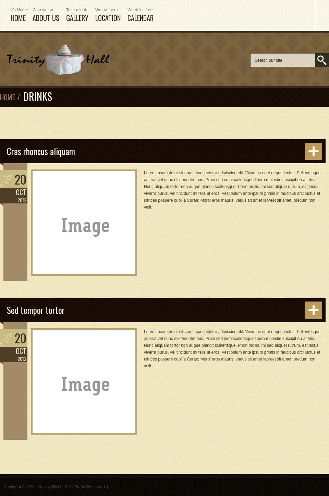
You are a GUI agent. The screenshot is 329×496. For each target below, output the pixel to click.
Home (7, 97)
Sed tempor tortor (36, 310)
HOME (18, 15)
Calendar (140, 15)
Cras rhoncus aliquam (41, 151)
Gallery (77, 15)
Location (108, 15)
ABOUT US (46, 15)
